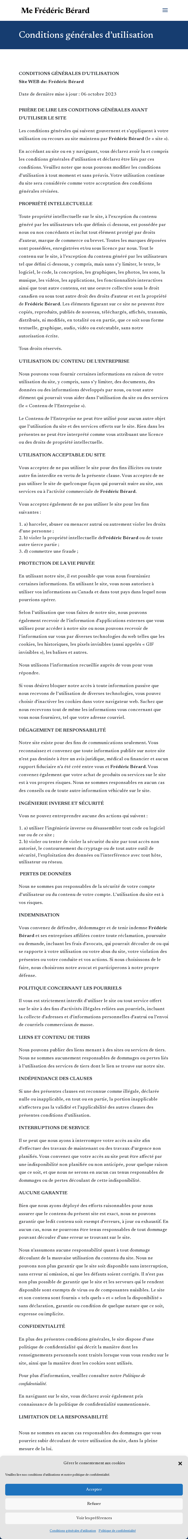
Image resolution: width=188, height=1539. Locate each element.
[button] (180, 1463)
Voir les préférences (94, 1518)
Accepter (94, 1490)
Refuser (94, 1504)
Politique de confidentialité (117, 1530)
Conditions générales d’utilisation (73, 1530)
